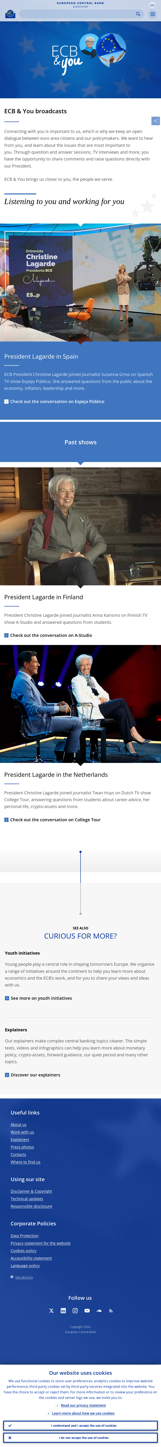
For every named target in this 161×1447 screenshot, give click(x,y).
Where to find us (25, 1161)
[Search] (78, 14)
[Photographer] (157, 759)
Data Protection (25, 1235)
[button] (152, 5)
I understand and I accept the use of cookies (83, 1425)
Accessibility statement (31, 1258)
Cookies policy (23, 1250)
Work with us (22, 1132)
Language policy (25, 1265)
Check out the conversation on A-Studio (51, 635)
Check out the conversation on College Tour (55, 820)
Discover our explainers (35, 1075)
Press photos (22, 1147)
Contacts (18, 1154)
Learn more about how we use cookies (83, 1412)
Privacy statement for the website (40, 1243)
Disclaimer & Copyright (31, 1191)
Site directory (24, 1277)
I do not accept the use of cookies (84, 1437)
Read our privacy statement (83, 1404)
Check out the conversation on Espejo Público (57, 401)
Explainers (20, 1139)
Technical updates (27, 1198)
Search (138, 14)
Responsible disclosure (31, 1206)
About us (19, 1124)
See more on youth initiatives (41, 998)
